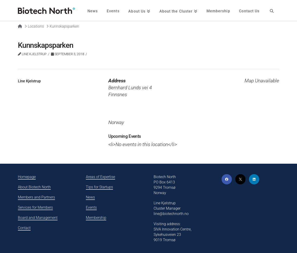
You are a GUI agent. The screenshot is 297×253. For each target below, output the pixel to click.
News (90, 197)
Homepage (27, 177)
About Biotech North (34, 187)
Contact (24, 228)
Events (91, 207)
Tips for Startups (99, 187)
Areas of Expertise (100, 177)
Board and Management (38, 217)
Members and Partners (36, 197)
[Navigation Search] (271, 10)
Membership (96, 217)
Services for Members (35, 207)
